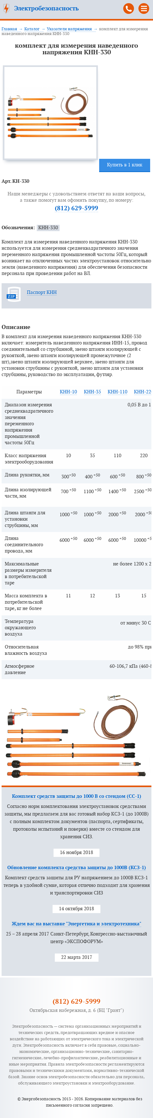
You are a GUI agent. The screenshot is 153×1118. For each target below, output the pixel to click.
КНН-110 (117, 392)
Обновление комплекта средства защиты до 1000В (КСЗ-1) (76, 867)
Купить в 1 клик (124, 165)
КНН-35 (92, 392)
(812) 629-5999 (128, 8)
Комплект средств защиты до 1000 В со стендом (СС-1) (76, 796)
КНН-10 (68, 392)
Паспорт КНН (42, 292)
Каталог (32, 29)
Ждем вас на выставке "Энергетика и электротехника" (76, 924)
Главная (9, 29)
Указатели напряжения (69, 29)
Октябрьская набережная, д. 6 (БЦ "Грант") (76, 1010)
